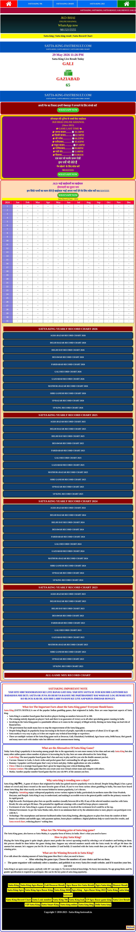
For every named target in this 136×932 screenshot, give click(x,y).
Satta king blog (86, 904)
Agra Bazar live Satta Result (80, 885)
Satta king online (68, 904)
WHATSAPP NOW (68, 195)
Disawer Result (120, 885)
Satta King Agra (15, 890)
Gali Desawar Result (54, 885)
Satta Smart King (50, 904)
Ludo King (14, 757)
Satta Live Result (121, 899)
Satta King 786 (60, 899)
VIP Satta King (32, 904)
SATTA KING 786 (35, 4)
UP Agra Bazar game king (98, 899)
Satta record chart (17, 821)
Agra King (77, 890)
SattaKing (23, 792)
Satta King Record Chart (18, 899)
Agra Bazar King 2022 (95, 890)
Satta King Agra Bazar (32, 885)
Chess (11, 766)
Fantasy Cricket (16, 769)
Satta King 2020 (62, 890)
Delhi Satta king (103, 904)
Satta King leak (76, 899)
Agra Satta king (103, 885)
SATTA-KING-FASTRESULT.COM (68, 46)
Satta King (9, 710)
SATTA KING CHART (65, 4)
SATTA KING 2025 (97, 4)
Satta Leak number (42, 899)
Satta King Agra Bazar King (39, 890)
